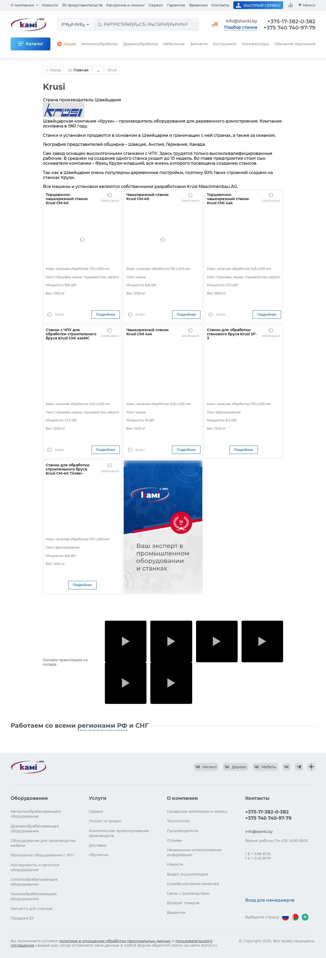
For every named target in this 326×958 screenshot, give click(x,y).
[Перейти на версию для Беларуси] (295, 917)
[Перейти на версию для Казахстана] (305, 917)
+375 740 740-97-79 (289, 28)
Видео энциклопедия (187, 874)
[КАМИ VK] (286, 767)
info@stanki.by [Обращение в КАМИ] (241, 21)
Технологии (178, 821)
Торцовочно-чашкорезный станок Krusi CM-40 (67, 199)
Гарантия (176, 5)
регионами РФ (102, 725)
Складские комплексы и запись (197, 811)
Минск (309, 5)
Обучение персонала (294, 44)
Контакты (220, 5)
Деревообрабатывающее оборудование (35, 828)
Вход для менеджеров (269, 900)
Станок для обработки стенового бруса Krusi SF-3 (232, 334)
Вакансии (198, 5)
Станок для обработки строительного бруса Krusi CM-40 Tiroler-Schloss (67, 471)
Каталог (34, 43)
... (98, 70)
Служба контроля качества (193, 883)
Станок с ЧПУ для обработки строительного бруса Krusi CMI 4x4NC (71, 334)
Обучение (98, 855)
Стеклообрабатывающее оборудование (34, 882)
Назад (52, 70)
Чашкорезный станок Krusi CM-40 (147, 197)
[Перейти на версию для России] (285, 917)
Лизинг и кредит (105, 821)
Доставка (97, 845)
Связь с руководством (188, 893)
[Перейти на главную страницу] (28, 767)
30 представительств (82, 5)
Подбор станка (240, 27)
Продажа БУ (22, 918)
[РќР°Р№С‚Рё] (100, 24)
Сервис (156, 5)
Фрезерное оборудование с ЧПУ (43, 855)
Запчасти (199, 44)
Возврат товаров (183, 903)
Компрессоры (255, 44)
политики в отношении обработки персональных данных (115, 941)
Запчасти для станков (31, 908)
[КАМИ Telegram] (299, 767)
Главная (78, 70)
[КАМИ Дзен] (311, 767)
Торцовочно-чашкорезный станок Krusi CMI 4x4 (228, 199)
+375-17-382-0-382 (291, 21)
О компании (22, 5)
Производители (182, 830)
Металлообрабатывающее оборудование (36, 814)
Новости (50, 5)
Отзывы (174, 840)
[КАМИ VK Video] (206, 767)
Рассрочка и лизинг (125, 5)
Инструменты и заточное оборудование (35, 867)
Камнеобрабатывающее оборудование (34, 896)
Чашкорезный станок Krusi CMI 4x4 (147, 332)
